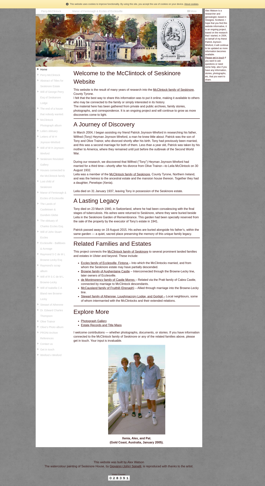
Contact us (46, 343)
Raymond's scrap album (50, 268)
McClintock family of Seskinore (129, 174)
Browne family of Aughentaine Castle (105, 271)
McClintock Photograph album (51, 122)
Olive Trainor (47, 321)
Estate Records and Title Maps (101, 325)
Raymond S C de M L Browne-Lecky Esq (52, 257)
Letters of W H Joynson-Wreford (50, 139)
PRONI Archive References (49, 335)
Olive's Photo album (51, 327)
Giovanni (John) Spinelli (125, 466)
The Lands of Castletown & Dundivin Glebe (49, 209)
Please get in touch (214, 57)
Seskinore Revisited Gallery (51, 162)
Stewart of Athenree (51, 304)
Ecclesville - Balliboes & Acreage (53, 246)
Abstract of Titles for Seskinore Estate (51, 83)
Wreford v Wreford (51, 355)
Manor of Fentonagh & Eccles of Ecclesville (97, 11)
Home (43, 69)
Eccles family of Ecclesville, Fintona (105, 263)
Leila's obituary (49, 131)
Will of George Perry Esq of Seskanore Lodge (52, 97)
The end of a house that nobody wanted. (52, 111)
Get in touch (47, 349)
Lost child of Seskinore (47, 184)
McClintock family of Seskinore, (173, 89)
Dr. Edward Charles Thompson (51, 313)
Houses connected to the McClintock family (52, 173)
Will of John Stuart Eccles (51, 234)
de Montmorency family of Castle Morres (108, 279)
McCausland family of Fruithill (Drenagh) (107, 288)
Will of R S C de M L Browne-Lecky (52, 279)
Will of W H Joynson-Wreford (52, 150)
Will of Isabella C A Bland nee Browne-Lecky (51, 293)
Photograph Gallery (94, 321)
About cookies (191, 4)
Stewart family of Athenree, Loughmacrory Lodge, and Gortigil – (123, 296)
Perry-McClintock (51, 11)
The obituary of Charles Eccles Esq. (52, 223)
